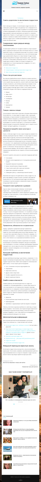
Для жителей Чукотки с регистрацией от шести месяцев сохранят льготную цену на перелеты (24, 447)
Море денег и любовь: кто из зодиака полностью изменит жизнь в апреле (25, 438)
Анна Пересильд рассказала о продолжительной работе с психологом (25, 464)
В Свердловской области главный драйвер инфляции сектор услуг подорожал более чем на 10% (25, 430)
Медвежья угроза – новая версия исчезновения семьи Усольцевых (24, 456)
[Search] (37, 11)
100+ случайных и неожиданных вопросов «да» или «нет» (20, 400)
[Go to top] (20, 480)
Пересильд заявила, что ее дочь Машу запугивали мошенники (25, 421)
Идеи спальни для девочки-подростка (15, 72)
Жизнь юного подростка (12, 68)
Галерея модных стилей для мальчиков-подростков (18, 70)
